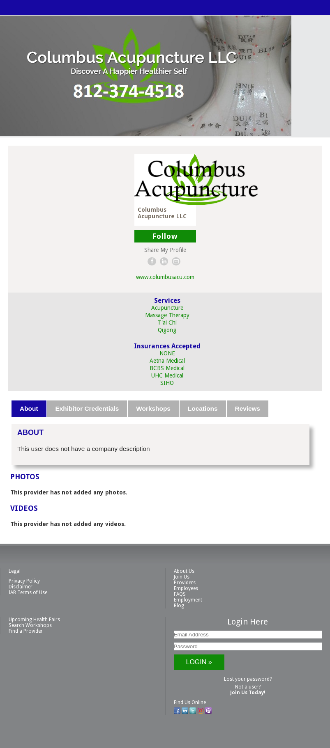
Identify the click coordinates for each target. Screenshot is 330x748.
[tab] (29, 408)
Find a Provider (26, 631)
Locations (203, 408)
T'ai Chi (167, 322)
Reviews (248, 408)
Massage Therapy (167, 315)
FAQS (180, 594)
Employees (186, 588)
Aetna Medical (167, 360)
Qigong (167, 330)
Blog (179, 605)
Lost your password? (248, 679)
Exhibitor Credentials (87, 408)
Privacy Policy (24, 581)
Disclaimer (20, 587)
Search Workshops (30, 625)
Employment (188, 600)
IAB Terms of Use (28, 592)
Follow (165, 236)
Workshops (153, 408)
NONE (167, 353)
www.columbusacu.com (165, 277)
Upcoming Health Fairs (34, 619)
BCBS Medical (167, 368)
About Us (184, 571)
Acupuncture (167, 307)
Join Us (181, 577)
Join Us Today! (247, 692)
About (29, 408)
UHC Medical (167, 375)
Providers (185, 583)
